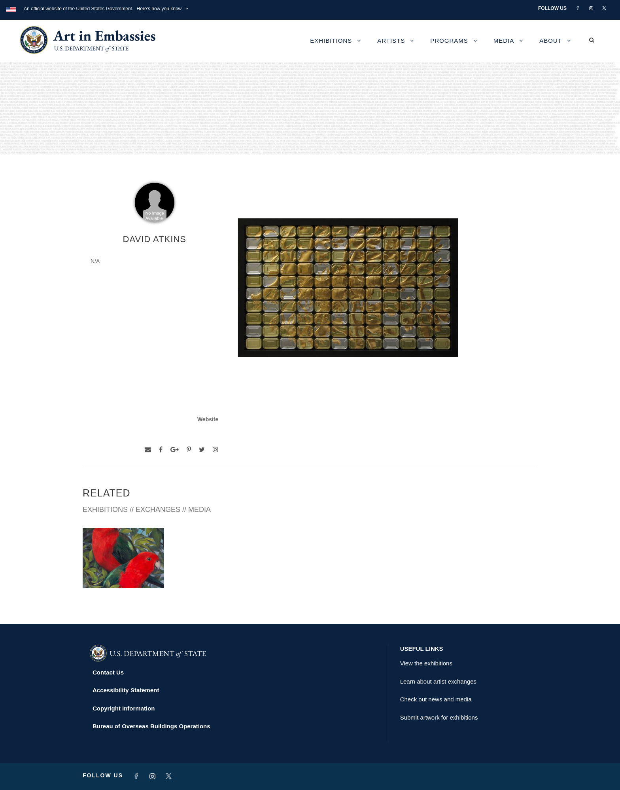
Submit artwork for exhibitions (439, 717)
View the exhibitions (426, 663)
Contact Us (108, 672)
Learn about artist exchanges (438, 681)
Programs (449, 40)
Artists (391, 40)
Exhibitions (331, 40)
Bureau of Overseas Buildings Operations (151, 726)
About (550, 40)
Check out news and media (436, 699)
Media (503, 40)
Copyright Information (124, 708)
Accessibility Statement (126, 690)
